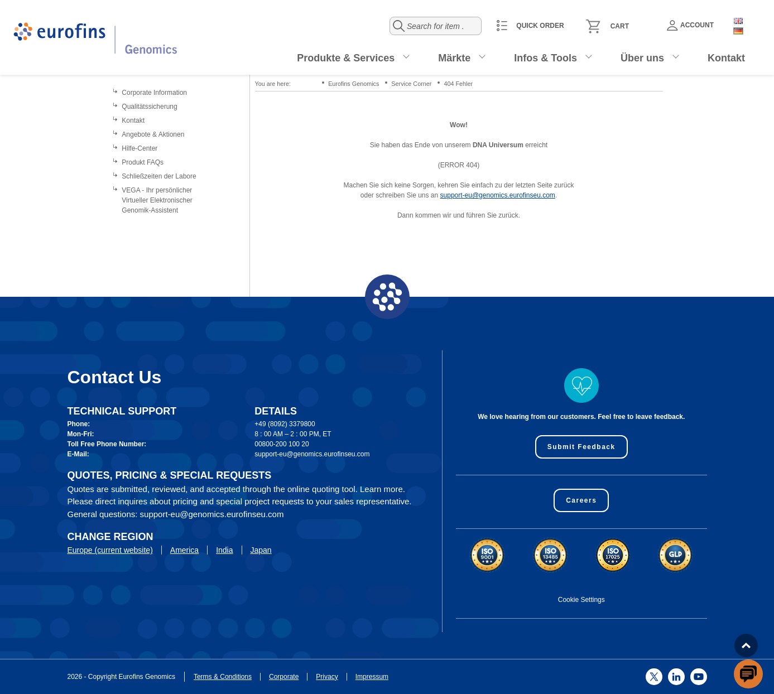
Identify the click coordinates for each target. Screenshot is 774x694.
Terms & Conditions (223, 677)
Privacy (327, 677)
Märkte (454, 58)
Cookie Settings (581, 600)
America (184, 550)
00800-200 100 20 (281, 444)
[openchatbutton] (748, 673)
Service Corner (411, 83)
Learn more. (382, 489)
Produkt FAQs (143, 162)
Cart (619, 26)
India (224, 550)
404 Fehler (458, 83)
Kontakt (726, 58)
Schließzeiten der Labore (159, 176)
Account (690, 25)
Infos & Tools (545, 58)
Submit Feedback (581, 447)
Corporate (284, 677)
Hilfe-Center (139, 148)
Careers (581, 500)
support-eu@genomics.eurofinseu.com (497, 195)
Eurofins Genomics (353, 83)
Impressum (371, 677)
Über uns (642, 58)
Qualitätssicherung (149, 106)
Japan (261, 550)
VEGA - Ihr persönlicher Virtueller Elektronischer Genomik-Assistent (157, 200)
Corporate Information (154, 93)
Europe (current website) (110, 550)
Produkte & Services (346, 58)
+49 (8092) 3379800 (284, 424)
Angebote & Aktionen (153, 134)
